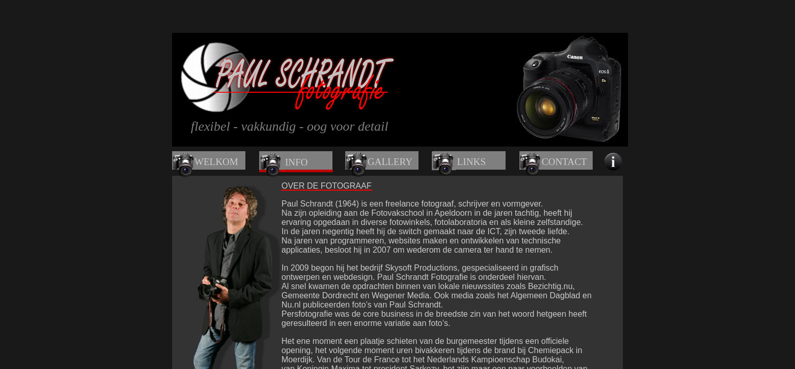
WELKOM (216, 161)
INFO (296, 162)
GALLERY (390, 161)
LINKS (471, 161)
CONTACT (564, 161)
